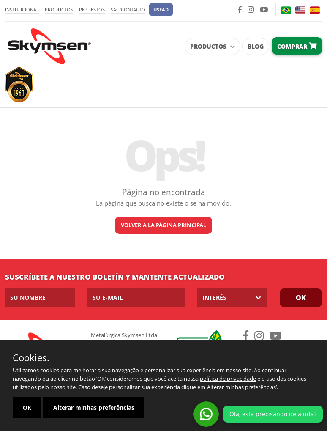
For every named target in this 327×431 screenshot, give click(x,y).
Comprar (297, 46)
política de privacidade (228, 378)
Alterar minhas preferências (93, 408)
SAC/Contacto (128, 9)
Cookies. (31, 357)
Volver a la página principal (163, 225)
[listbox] (232, 297)
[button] (161, 9)
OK (301, 297)
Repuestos (92, 9)
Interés (214, 298)
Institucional (22, 9)
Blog (256, 46)
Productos (59, 9)
